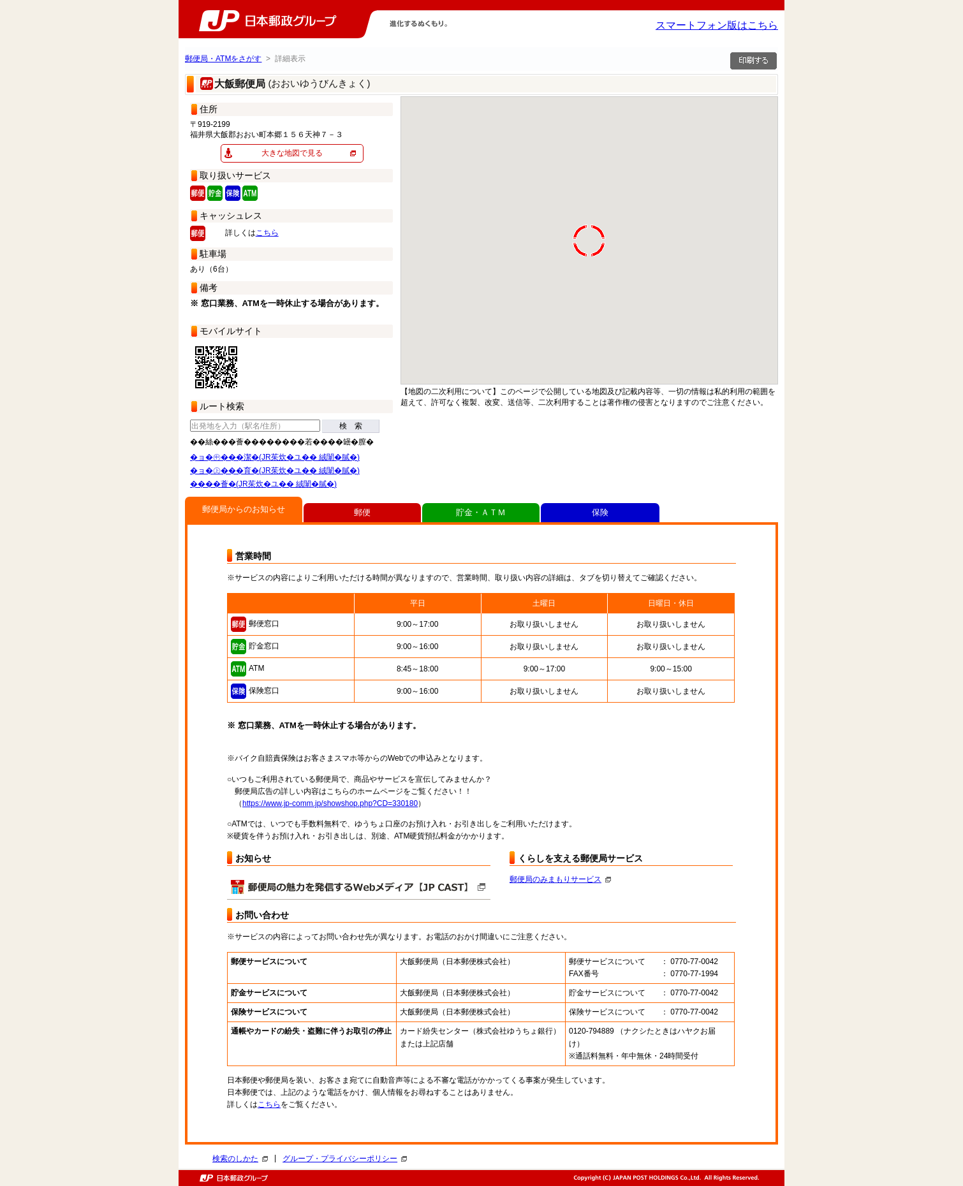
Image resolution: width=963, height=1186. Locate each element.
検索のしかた (240, 1158)
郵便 (362, 512)
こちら (267, 232)
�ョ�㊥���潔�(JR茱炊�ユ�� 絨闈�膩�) (275, 457)
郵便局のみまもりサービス (560, 879)
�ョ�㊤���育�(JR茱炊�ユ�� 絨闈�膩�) (275, 470)
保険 (600, 512)
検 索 (350, 425)
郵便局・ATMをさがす (223, 58)
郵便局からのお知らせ (243, 509)
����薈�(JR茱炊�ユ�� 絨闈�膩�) (263, 484)
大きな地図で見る (292, 153)
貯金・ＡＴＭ (481, 512)
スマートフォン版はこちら (717, 25)
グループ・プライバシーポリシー (345, 1158)
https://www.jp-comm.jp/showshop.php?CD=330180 (330, 803)
